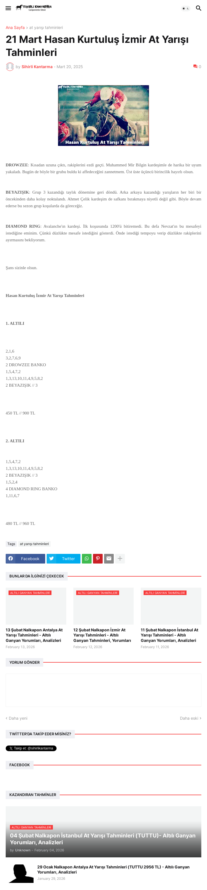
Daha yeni (18, 718)
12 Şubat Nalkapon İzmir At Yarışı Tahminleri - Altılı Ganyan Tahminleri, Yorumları (102, 634)
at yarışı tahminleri (46, 28)
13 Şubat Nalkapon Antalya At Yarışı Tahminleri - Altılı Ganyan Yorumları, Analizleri (34, 634)
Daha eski (189, 718)
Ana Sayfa (15, 28)
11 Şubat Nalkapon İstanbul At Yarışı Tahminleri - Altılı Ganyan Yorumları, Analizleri (169, 634)
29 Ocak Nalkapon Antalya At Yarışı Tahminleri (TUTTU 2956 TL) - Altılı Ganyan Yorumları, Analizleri (113, 869)
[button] (8, 8)
